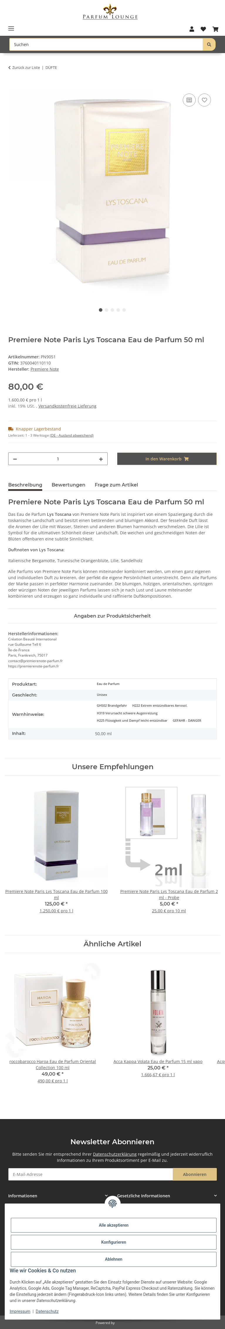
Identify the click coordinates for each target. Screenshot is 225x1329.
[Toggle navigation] (11, 26)
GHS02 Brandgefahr (112, 706)
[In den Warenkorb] (13, 85)
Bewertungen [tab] (68, 485)
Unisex (102, 695)
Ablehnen (113, 1259)
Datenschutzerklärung (115, 1154)
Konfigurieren (113, 1242)
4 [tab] (118, 310)
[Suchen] (209, 44)
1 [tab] (100, 310)
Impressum (20, 1311)
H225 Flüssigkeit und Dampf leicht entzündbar (132, 720)
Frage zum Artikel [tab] (116, 485)
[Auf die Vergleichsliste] (189, 100)
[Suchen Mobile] (106, 44)
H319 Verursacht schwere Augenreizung (127, 713)
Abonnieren (195, 1174)
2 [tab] (106, 310)
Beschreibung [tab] (25, 485)
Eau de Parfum (108, 684)
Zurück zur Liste (26, 67)
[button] (191, 29)
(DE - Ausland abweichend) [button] (72, 435)
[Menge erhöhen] (100, 459)
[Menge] (58, 459)
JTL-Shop (123, 1322)
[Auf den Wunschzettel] (204, 100)
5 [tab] (124, 310)
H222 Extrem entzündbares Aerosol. (159, 706)
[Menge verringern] (15, 459)
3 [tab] (112, 310)
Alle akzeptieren (113, 1225)
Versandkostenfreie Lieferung (67, 406)
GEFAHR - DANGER (187, 720)
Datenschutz (47, 1311)
